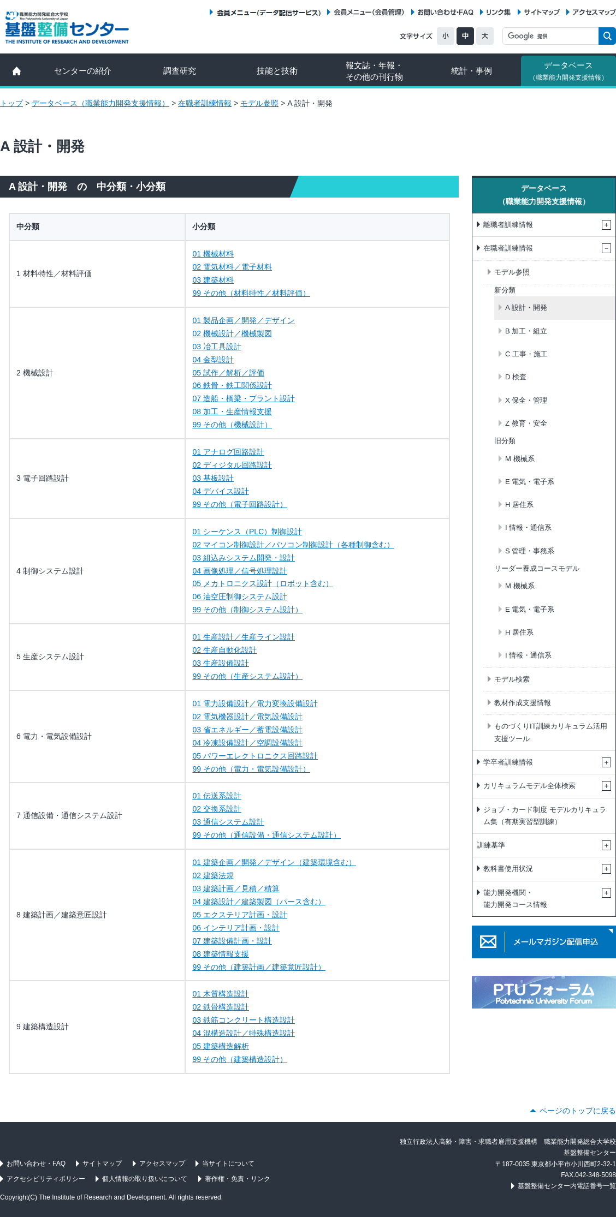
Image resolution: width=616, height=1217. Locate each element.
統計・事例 (471, 70)
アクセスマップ (594, 12)
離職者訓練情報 (508, 224)
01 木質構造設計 (220, 993)
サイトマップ (542, 12)
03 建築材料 (213, 280)
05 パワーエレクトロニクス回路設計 (255, 755)
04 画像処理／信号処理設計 (239, 570)
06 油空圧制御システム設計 (239, 596)
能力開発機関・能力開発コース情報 (515, 898)
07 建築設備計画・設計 (232, 940)
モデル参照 (259, 103)
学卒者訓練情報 (508, 762)
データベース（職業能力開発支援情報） (100, 103)
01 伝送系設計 (216, 795)
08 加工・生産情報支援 (232, 411)
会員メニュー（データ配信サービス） (268, 12)
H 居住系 (519, 504)
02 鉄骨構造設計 (220, 1007)
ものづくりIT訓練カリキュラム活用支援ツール (550, 732)
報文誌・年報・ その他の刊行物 (374, 71)
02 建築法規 (213, 875)
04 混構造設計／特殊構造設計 (243, 1033)
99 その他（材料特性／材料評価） (251, 293)
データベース (568, 71)
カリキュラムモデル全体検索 (529, 785)
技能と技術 (277, 70)
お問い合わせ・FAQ (445, 12)
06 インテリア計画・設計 (236, 927)
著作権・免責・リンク (237, 1179)
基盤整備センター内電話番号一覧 (567, 1186)
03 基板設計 (213, 478)
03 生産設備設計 (220, 663)
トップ (11, 103)
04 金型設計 (213, 359)
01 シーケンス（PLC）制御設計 (247, 531)
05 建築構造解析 (220, 1046)
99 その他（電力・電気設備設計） (251, 769)
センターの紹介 (82, 70)
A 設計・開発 (526, 307)
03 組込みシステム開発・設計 (243, 557)
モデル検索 (512, 679)
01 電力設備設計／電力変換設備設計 (255, 703)
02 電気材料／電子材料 (232, 267)
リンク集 (499, 12)
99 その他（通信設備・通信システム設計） (266, 835)
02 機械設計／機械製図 (232, 333)
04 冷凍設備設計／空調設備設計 (247, 742)
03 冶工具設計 (216, 346)
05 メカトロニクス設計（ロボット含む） (262, 583)
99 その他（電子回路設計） (239, 504)
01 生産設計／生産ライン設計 (243, 637)
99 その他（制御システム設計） (247, 609)
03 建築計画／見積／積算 (236, 888)
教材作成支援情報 (522, 703)
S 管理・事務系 (529, 551)
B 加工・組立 (526, 331)
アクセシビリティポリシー (46, 1179)
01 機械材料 (213, 253)
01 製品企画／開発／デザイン (243, 320)
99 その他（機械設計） (232, 424)
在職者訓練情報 (205, 103)
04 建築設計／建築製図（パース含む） (258, 901)
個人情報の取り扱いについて (144, 1179)
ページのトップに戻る (578, 1110)
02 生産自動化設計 (224, 650)
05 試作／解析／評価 (228, 372)
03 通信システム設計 (228, 822)
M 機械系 (520, 459)
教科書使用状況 (508, 868)
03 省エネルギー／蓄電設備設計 (247, 729)
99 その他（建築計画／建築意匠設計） (258, 967)
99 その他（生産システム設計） (247, 676)
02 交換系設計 (216, 808)
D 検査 (515, 377)
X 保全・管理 (526, 400)
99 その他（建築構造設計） (239, 1059)
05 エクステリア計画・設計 (239, 914)
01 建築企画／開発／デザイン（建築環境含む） (274, 862)
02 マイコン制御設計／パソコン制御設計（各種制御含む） (293, 544)
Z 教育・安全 (526, 423)
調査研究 (179, 70)
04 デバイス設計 (220, 491)
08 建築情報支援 (220, 954)
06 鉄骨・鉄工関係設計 (232, 385)
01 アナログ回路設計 (228, 452)
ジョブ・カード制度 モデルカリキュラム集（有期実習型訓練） (544, 816)
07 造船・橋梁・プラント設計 (243, 398)
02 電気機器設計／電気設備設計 (247, 716)
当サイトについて (228, 1163)
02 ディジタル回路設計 (232, 465)
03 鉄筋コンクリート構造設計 (243, 1020)
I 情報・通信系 (528, 527)
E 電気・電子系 (529, 482)
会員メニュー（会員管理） (369, 12)
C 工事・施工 (526, 354)
